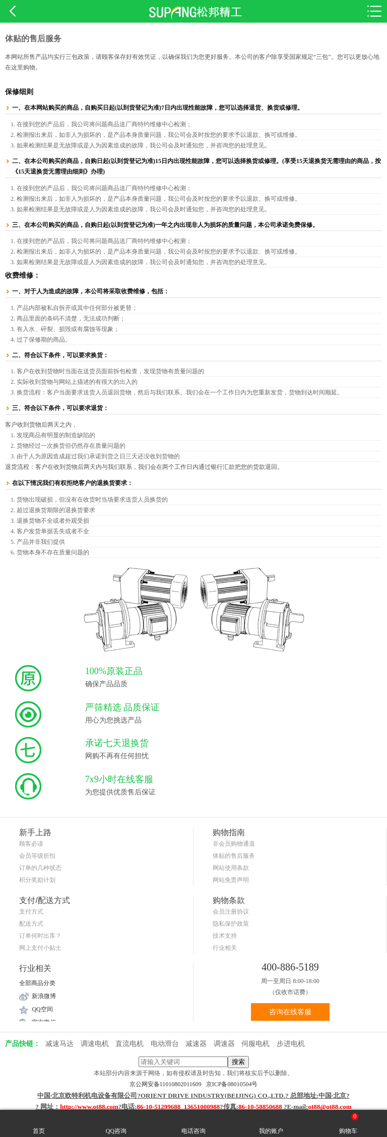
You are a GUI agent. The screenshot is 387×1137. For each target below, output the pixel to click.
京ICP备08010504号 (232, 1084)
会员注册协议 (231, 911)
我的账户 (271, 1123)
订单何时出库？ (40, 935)
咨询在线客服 (290, 1012)
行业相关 (225, 947)
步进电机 (291, 1043)
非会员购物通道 (234, 843)
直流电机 (129, 1043)
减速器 (196, 1043)
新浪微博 (44, 996)
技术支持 (225, 935)
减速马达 (59, 1043)
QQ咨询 (116, 1123)
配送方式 (31, 923)
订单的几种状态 (40, 867)
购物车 (348, 1123)
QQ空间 (42, 1009)
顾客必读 (31, 843)
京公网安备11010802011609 (168, 1084)
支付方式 (31, 911)
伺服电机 (255, 1043)
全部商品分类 (37, 983)
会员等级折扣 (37, 855)
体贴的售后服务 (234, 855)
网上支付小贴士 (40, 947)
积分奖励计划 (37, 879)
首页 (39, 1123)
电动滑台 (165, 1043)
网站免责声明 (231, 879)
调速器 (224, 1043)
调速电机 (95, 1043)
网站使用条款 (231, 867)
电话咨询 (193, 1123)
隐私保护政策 (231, 923)
